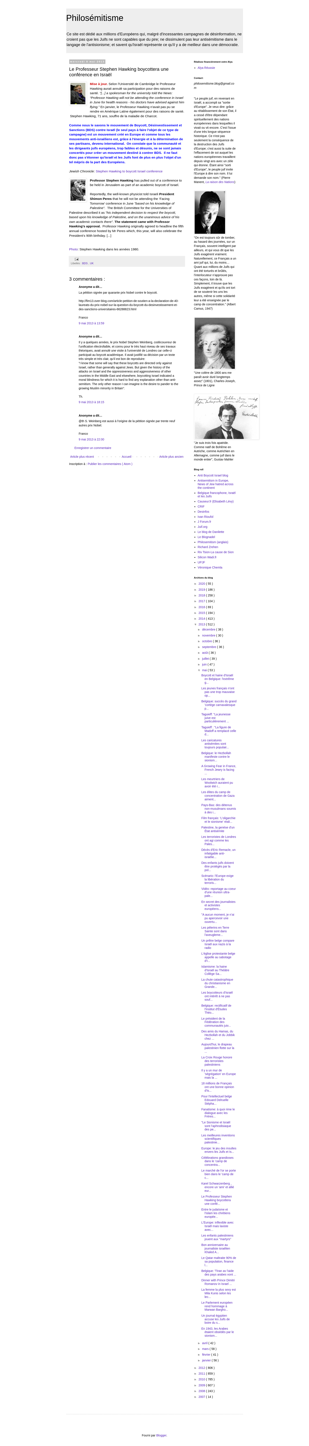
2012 (202, 1368)
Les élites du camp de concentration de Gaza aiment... (217, 795)
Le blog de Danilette (211, 532)
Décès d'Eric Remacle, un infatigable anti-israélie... (218, 853)
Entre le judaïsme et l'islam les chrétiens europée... (215, 1213)
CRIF (201, 506)
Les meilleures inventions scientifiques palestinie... (218, 1139)
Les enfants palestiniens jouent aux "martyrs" (217, 1237)
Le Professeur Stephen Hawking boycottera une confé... (216, 1200)
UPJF (201, 562)
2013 (202, 624)
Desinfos (203, 511)
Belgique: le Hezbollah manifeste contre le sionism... (216, 756)
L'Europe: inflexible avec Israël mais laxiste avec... (217, 1226)
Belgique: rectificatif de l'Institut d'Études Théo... (216, 1009)
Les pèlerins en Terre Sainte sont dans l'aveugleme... (215, 931)
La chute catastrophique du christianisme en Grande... (217, 983)
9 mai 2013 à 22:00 (91, 439)
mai (205, 670)
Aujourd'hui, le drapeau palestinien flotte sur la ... (217, 1048)
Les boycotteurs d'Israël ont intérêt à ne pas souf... (217, 996)
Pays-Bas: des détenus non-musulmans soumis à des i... (218, 808)
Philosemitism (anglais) (213, 542)
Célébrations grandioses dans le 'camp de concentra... (217, 1161)
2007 (202, 1396)
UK (92, 263)
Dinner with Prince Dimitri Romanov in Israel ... (218, 1282)
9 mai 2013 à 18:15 (91, 402)
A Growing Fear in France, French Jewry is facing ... (218, 769)
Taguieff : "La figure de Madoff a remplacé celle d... (218, 731)
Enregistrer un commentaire (93, 448)
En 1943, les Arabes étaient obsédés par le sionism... (217, 1332)
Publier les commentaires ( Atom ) (110, 464)
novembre (209, 635)
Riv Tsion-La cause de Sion (216, 552)
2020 (202, 583)
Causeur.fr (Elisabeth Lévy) (216, 501)
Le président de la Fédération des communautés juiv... (216, 1022)
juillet (206, 658)
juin (205, 664)
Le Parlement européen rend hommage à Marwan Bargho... (216, 1306)
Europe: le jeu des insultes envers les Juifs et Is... (218, 1150)
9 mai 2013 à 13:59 (91, 323)
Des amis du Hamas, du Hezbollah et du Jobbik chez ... (218, 1035)
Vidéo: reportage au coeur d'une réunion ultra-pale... (218, 892)
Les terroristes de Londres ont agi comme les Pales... (218, 840)
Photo (73, 249)
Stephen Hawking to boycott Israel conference (129, 171)
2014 (202, 618)
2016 (202, 607)
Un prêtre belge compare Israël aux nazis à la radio (217, 944)
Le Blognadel (206, 537)
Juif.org (202, 526)
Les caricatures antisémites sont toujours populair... (215, 744)
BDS (85, 263)
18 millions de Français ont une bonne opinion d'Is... (217, 1087)
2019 (202, 589)
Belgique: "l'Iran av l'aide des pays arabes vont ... (218, 1272)
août (205, 652)
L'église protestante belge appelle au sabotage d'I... (218, 957)
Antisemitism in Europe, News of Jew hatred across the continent (215, 484)
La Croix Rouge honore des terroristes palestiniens (216, 1061)
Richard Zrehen (208, 547)
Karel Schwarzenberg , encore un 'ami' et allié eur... (217, 1187)
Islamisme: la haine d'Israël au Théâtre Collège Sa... (215, 970)
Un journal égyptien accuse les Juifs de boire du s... (215, 1319)
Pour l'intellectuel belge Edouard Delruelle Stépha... (216, 1100)
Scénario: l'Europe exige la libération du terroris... (217, 879)
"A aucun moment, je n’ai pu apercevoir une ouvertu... (217, 918)
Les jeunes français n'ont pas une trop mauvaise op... (218, 692)
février (206, 1354)
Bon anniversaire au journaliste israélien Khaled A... (215, 1248)
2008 (202, 1391)
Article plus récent (82, 456)
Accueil (126, 456)
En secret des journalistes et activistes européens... (218, 905)
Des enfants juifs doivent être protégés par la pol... (217, 866)
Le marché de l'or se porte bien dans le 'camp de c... (218, 1174)
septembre (209, 647)
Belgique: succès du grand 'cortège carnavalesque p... (218, 705)
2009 (202, 1385)
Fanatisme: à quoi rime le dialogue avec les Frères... (218, 1113)
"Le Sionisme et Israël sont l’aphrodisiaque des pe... (216, 1126)
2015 (202, 613)
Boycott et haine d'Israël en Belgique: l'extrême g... (217, 679)
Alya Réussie (206, 67)
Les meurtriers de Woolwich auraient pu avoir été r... (217, 782)
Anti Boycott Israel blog (213, 475)
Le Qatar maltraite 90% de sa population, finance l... (218, 1261)
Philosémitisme (95, 18)
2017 (202, 601)
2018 (202, 595)
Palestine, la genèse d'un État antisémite (217, 829)
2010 (202, 1379)
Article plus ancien (171, 456)
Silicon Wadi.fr (207, 557)
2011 (202, 1373)
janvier (207, 1360)
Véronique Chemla (210, 567)
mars (206, 1349)
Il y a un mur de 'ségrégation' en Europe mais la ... (218, 1074)
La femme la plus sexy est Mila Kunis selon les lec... (218, 1293)
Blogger (161, 1435)
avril (205, 1343)
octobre (207, 641)
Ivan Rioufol (205, 516)
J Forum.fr (204, 521)
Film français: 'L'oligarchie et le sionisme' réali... (218, 819)
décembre (209, 629)
